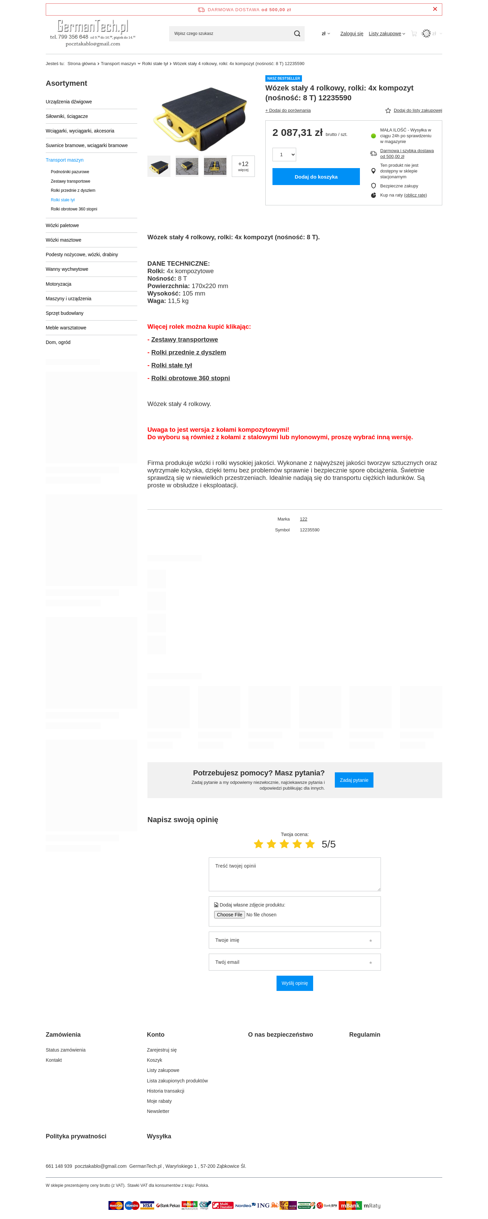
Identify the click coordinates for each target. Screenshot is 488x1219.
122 (303, 519)
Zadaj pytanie (354, 780)
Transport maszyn (118, 63)
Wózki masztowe (63, 240)
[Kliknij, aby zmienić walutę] (326, 34)
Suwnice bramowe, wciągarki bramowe (87, 145)
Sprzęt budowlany (64, 313)
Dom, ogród (58, 342)
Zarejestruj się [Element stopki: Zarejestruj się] (162, 1050)
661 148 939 (59, 1166)
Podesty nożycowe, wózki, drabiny (82, 254)
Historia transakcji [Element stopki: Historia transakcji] (165, 1091)
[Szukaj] (297, 33)
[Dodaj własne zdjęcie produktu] (259, 914)
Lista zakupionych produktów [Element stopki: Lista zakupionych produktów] (177, 1080)
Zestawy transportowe (70, 181)
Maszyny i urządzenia (69, 298)
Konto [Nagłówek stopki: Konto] (156, 1034)
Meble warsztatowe (66, 327)
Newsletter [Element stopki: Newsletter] (158, 1111)
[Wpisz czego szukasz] (237, 33)
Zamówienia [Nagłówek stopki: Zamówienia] (63, 1034)
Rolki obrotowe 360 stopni (74, 209)
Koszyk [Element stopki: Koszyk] (154, 1060)
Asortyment (66, 83)
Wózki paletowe (62, 225)
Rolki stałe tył (155, 63)
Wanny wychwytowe (67, 269)
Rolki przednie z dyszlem (73, 190)
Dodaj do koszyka (316, 177)
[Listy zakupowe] (387, 33)
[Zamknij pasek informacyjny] (435, 9)
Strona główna (81, 63)
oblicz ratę (415, 195)
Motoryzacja (58, 284)
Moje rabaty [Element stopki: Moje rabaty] (159, 1101)
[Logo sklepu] (93, 34)
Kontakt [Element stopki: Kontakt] (54, 1060)
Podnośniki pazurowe (70, 171)
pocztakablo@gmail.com (101, 1166)
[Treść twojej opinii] (295, 874)
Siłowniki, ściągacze (67, 116)
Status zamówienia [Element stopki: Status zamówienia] (66, 1050)
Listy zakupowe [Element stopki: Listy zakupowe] (163, 1070)
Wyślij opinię (295, 983)
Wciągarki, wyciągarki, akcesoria (80, 131)
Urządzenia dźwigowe (69, 101)
